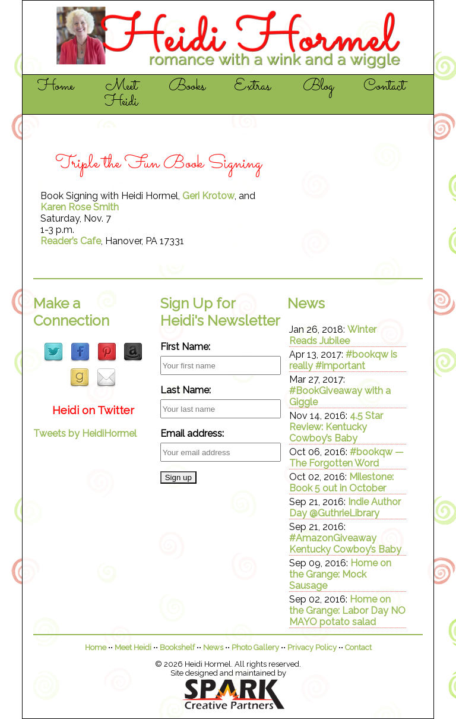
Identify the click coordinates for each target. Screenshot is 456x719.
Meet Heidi (121, 94)
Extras (252, 86)
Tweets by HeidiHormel (85, 433)
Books (187, 86)
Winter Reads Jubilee (332, 335)
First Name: (185, 346)
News (213, 647)
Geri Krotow (208, 195)
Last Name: (185, 390)
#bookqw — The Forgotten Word (346, 457)
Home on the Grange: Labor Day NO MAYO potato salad (347, 610)
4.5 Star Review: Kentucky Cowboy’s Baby (336, 427)
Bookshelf (177, 647)
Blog (318, 86)
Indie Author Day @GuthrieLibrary (345, 507)
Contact (384, 86)
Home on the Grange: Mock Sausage (340, 574)
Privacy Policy (312, 647)
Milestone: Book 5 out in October (341, 482)
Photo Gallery (255, 647)
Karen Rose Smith (79, 207)
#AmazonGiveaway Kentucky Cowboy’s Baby (345, 543)
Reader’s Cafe (70, 241)
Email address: (192, 433)
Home (55, 86)
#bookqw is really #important (343, 360)
